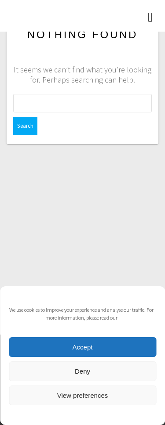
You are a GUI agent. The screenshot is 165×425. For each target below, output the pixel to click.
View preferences (82, 395)
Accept (83, 347)
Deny (82, 371)
